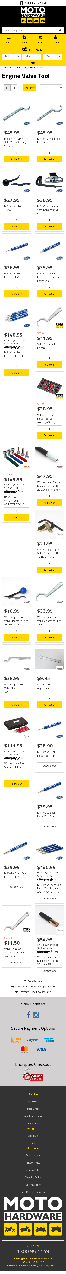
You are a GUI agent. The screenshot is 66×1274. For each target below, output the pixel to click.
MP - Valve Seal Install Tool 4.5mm (14, 275)
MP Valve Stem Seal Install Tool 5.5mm (15, 875)
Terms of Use (33, 1155)
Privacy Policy (33, 1162)
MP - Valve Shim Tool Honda (49, 140)
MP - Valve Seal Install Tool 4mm (46, 754)
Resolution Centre (33, 1116)
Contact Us (33, 1143)
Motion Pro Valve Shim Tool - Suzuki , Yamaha (15, 142)
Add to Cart (16, 159)
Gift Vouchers (33, 1123)
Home (7, 67)
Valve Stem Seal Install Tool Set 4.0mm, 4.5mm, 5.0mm (46, 420)
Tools (17, 67)
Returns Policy (33, 1170)
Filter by (29, 87)
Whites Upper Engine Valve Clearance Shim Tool (49, 620)
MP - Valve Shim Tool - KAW (15, 208)
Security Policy (33, 1184)
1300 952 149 (35, 3)
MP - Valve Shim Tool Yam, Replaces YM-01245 (49, 209)
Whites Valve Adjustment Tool (46, 686)
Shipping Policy (33, 1177)
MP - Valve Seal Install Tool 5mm (46, 814)
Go (33, 62)
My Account (33, 1101)
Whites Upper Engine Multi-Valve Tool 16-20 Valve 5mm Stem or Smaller (48, 487)
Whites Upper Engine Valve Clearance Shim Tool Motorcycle (49, 553)
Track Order (33, 1109)
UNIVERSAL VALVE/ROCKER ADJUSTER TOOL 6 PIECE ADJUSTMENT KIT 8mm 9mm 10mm (16, 504)
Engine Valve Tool (33, 67)
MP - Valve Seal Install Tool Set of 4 (14, 354)
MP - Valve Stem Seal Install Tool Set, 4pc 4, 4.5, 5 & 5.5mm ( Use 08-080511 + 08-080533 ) (49, 892)
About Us (33, 1135)
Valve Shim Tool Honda (46, 346)
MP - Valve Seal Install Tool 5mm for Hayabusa (48, 277)
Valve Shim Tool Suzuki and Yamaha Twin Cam (15, 952)
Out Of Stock (49, 765)
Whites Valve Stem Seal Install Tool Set (15, 765)
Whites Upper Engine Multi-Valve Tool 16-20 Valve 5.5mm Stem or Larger (48, 962)
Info (23, 347)
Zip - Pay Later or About (33, 1192)
